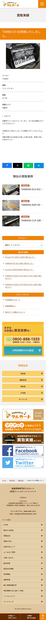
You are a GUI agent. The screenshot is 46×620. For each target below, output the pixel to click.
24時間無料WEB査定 (23, 350)
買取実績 (12, 480)
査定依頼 (6, 563)
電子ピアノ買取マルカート (15, 312)
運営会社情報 (8, 568)
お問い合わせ (8, 557)
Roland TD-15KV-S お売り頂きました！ (20, 257)
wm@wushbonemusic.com (25, 514)
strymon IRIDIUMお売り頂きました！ (19, 269)
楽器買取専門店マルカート (23, 488)
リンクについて (9, 596)
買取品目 (6, 535)
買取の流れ (7, 541)
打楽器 (23, 393)
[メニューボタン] (42, 4)
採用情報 (6, 574)
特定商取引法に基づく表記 (13, 590)
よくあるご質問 (9, 552)
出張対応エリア (9, 546)
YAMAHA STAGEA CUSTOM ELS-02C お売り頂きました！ (23, 277)
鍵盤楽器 (23, 380)
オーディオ (23, 399)
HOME (4, 480)
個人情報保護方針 (10, 585)
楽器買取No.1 (10, 306)
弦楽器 (23, 373)
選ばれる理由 (8, 530)
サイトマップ (8, 601)
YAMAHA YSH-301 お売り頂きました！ (19, 263)
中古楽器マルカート (12, 299)
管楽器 (23, 386)
